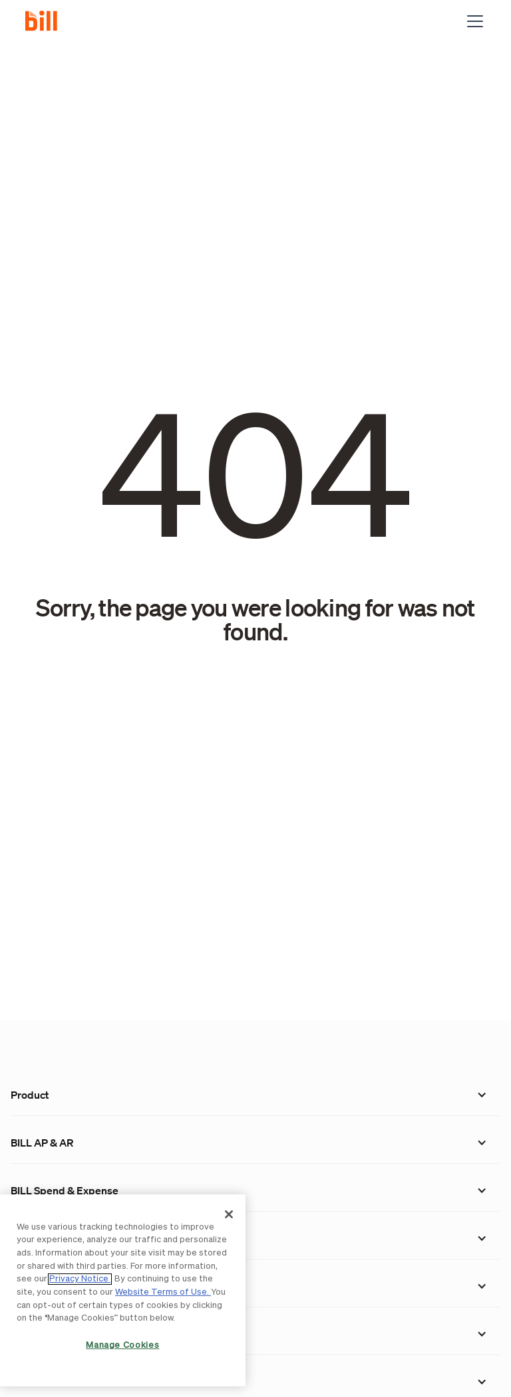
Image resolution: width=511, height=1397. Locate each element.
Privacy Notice (79, 1279)
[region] (123, 1290)
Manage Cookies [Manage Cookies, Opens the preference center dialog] (122, 1345)
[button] (472, 21)
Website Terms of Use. (163, 1292)
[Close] (229, 1214)
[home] (46, 21)
